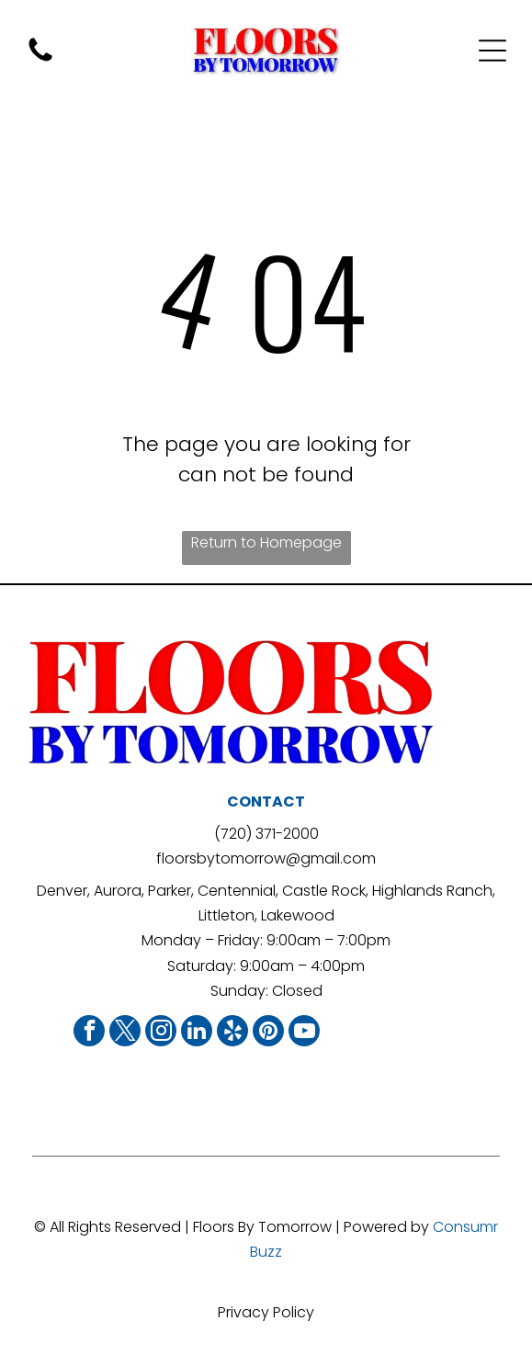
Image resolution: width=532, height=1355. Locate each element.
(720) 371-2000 (266, 833)
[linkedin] (196, 1033)
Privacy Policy (266, 1312)
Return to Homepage (266, 542)
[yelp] (232, 1033)
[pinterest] (268, 1033)
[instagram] (160, 1033)
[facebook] (89, 1033)
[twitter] (125, 1033)
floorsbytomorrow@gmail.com (266, 858)
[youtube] (304, 1033)
